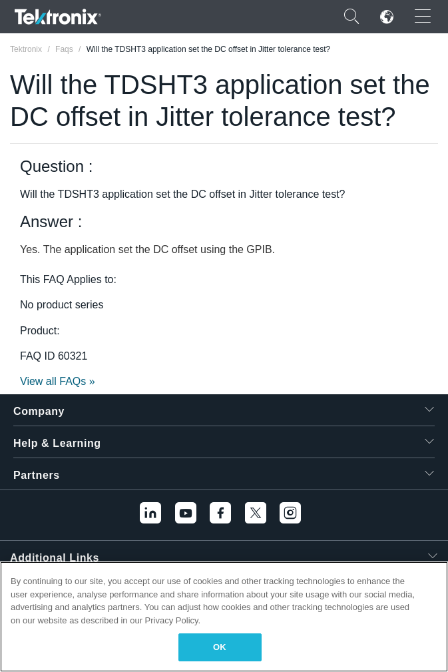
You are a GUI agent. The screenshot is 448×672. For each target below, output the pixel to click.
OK (219, 647)
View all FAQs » (57, 381)
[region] (224, 616)
